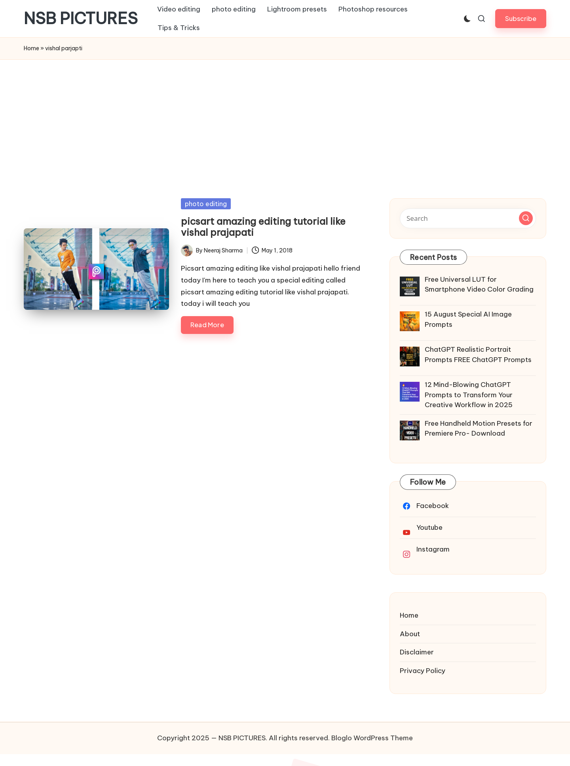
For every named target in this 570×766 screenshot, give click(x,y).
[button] (520, 18)
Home (31, 48)
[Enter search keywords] (468, 218)
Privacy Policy (422, 670)
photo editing (206, 204)
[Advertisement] (285, 119)
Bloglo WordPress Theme (372, 738)
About (410, 633)
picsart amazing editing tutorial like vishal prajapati (263, 227)
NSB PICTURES (81, 18)
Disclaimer (417, 652)
